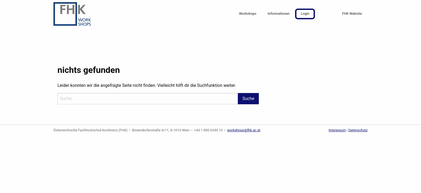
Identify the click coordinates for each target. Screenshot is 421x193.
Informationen (279, 14)
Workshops (247, 14)
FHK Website (352, 14)
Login (305, 14)
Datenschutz (358, 130)
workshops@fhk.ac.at (243, 130)
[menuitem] (247, 14)
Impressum (337, 130)
